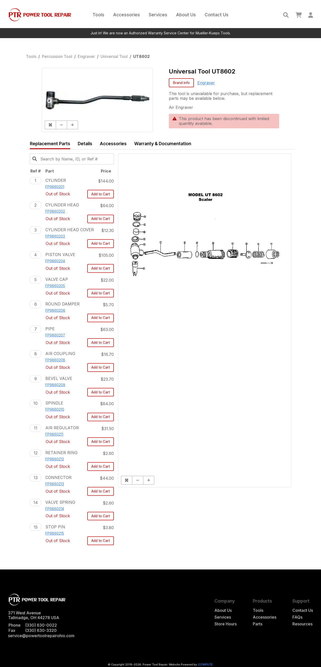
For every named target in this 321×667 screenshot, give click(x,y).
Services (158, 14)
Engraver (86, 56)
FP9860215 (54, 533)
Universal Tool (114, 56)
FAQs (297, 617)
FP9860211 (54, 434)
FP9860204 (55, 261)
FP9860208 (55, 360)
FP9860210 (54, 409)
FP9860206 (55, 310)
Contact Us (216, 14)
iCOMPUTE (205, 664)
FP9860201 (54, 187)
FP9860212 (54, 459)
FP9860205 (55, 286)
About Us (186, 14)
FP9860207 (55, 335)
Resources (302, 624)
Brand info (181, 83)
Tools (98, 14)
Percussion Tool (57, 56)
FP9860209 (55, 385)
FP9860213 (54, 484)
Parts (257, 624)
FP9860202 (55, 211)
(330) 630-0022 (41, 625)
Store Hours (225, 624)
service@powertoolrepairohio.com (41, 635)
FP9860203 (55, 236)
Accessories (126, 14)
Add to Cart (100, 194)
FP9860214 (54, 509)
